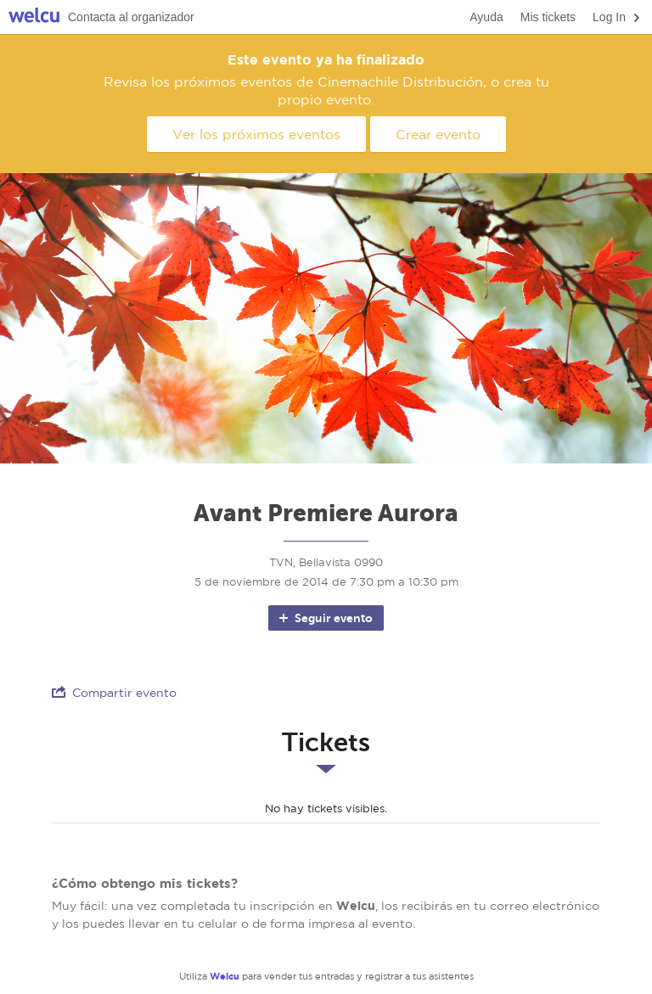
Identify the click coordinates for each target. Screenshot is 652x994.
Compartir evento (114, 692)
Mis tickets (548, 17)
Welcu (33, 17)
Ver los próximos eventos (256, 134)
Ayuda (486, 17)
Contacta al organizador (131, 17)
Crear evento (438, 134)
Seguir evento (325, 618)
